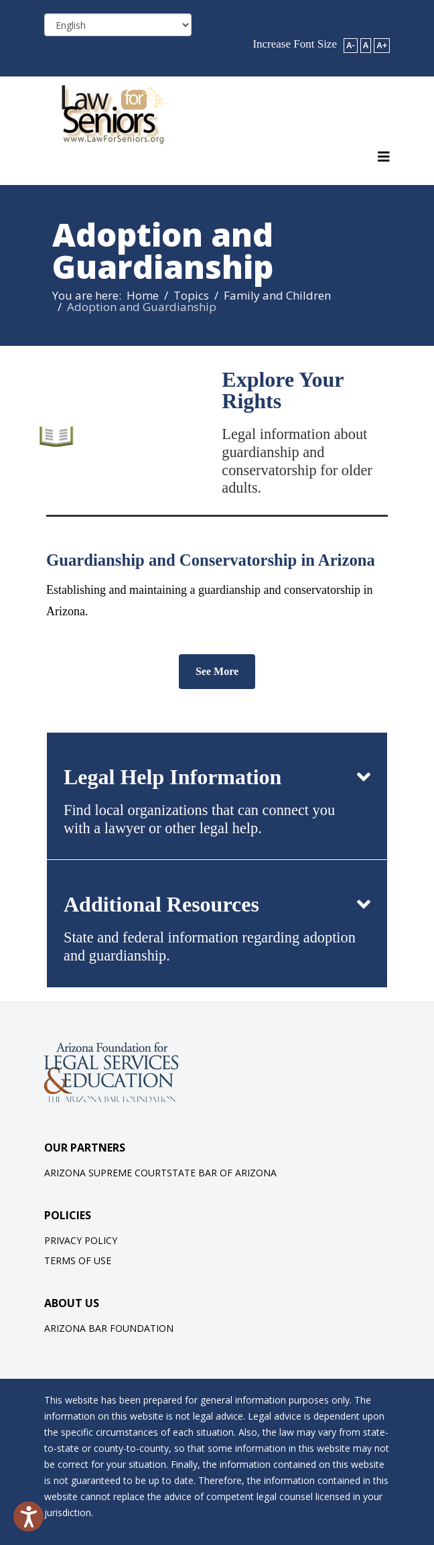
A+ (381, 45)
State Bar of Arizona (222, 1172)
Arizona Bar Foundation (108, 1328)
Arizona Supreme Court (105, 1172)
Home (143, 295)
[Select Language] (118, 24)
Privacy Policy (80, 1240)
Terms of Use (77, 1260)
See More (217, 671)
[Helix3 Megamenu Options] (384, 156)
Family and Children (277, 295)
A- (350, 45)
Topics (191, 295)
